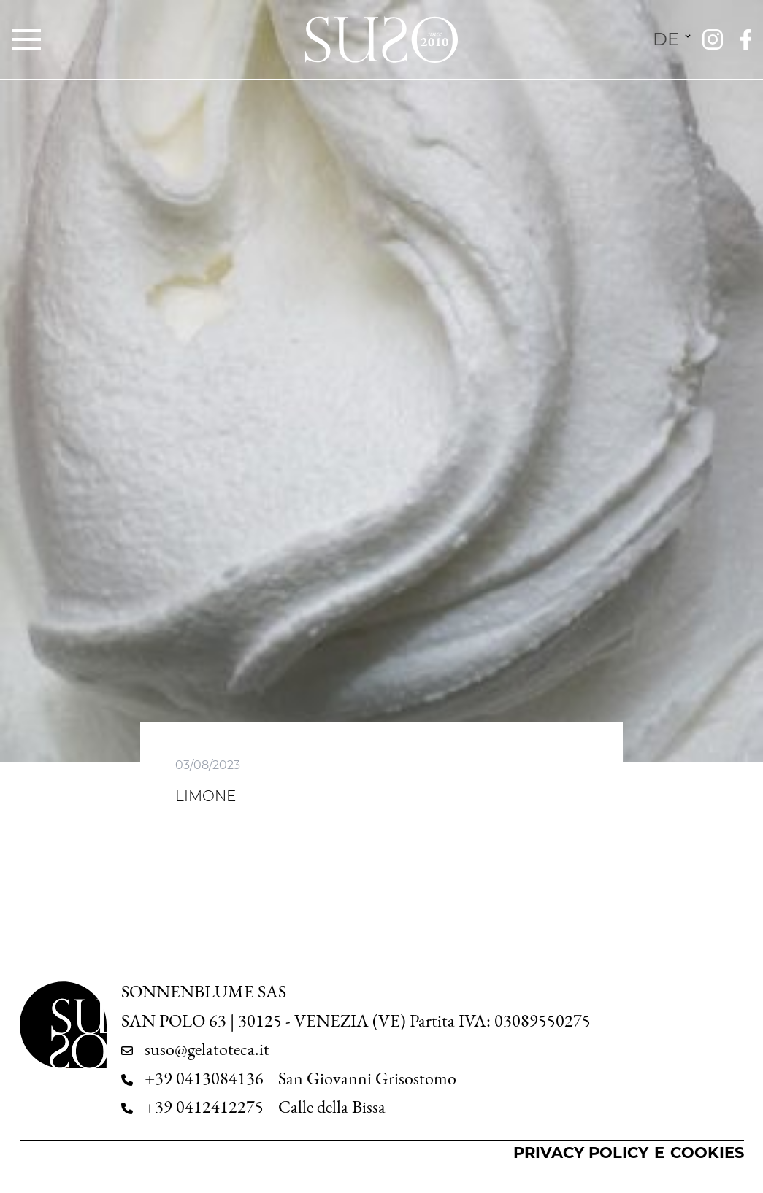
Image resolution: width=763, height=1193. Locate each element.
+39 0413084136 (204, 1078)
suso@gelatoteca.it (207, 1049)
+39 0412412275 (204, 1107)
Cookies (707, 1152)
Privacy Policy (580, 1152)
